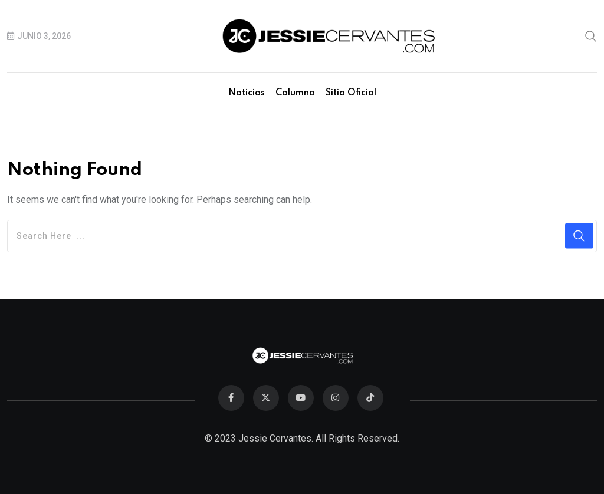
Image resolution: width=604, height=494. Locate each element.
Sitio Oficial (351, 93)
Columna (295, 93)
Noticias (246, 93)
